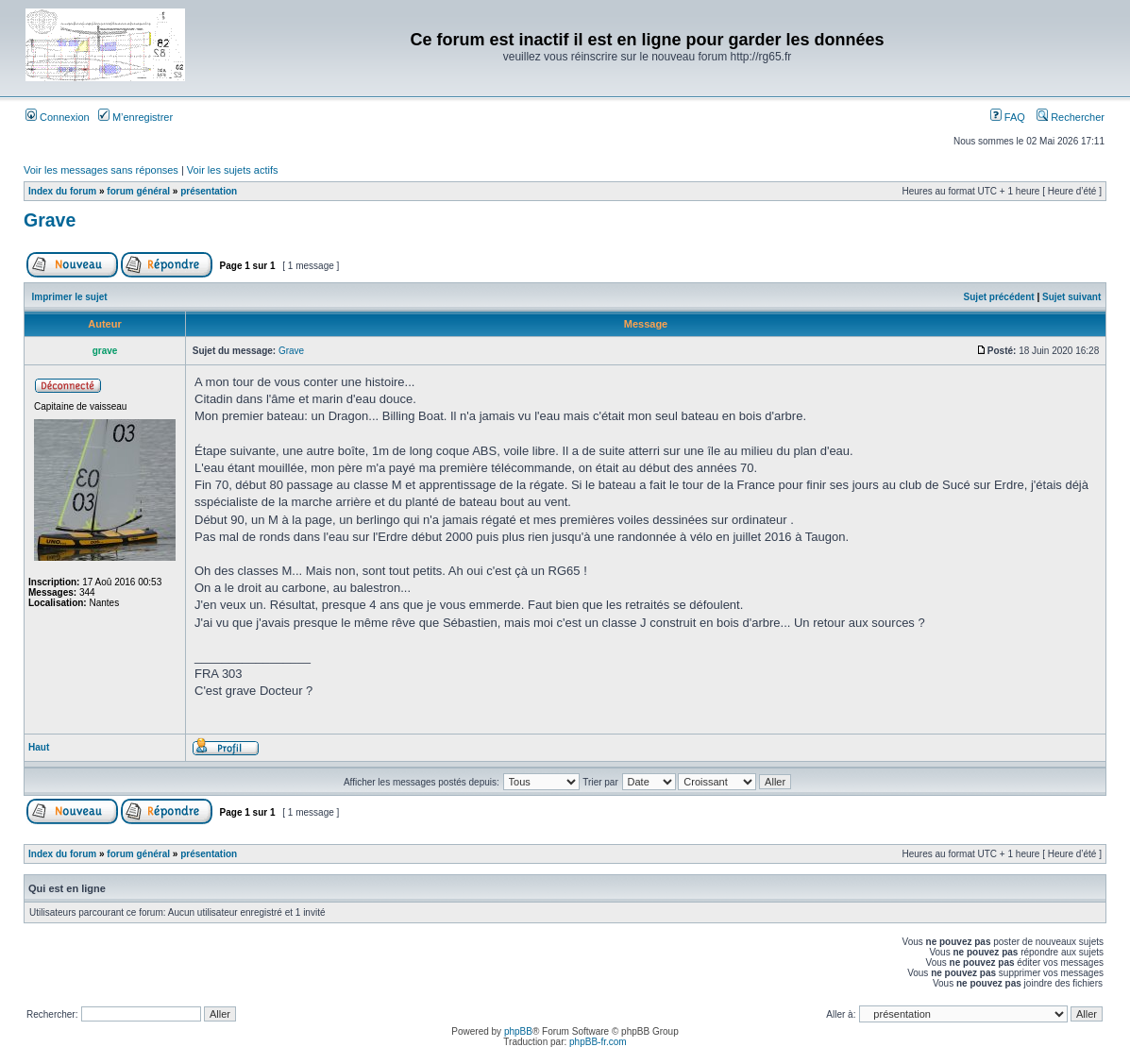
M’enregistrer (135, 117)
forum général (138, 191)
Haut (38, 747)
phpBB (518, 1031)
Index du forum (62, 191)
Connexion (57, 117)
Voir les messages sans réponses (101, 170)
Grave (50, 220)
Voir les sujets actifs (232, 170)
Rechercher (1071, 117)
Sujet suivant (1071, 297)
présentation (208, 191)
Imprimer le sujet (70, 297)
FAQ (1007, 117)
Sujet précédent (999, 297)
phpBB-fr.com (598, 1042)
